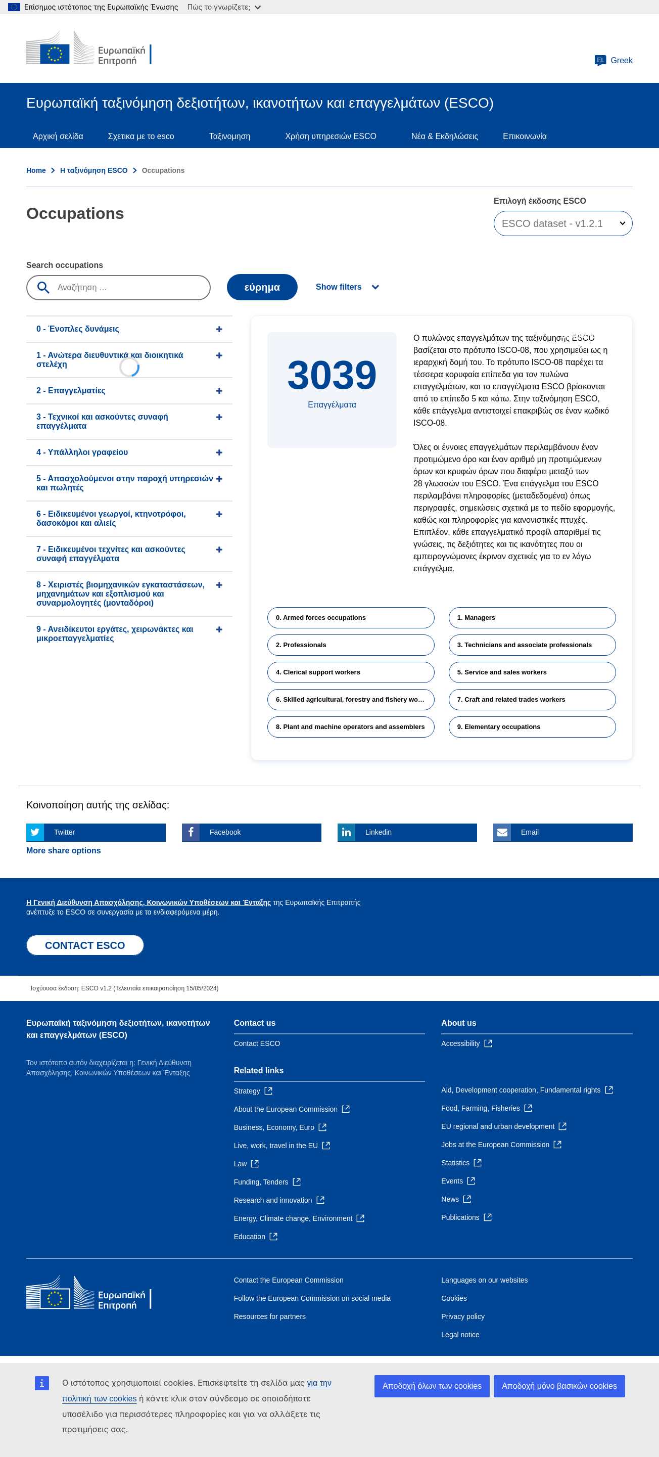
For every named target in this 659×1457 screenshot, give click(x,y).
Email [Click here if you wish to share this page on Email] (530, 832)
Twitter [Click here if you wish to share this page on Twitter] (64, 832)
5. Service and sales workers (502, 672)
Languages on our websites (484, 1280)
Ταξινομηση (230, 136)
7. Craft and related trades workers (511, 699)
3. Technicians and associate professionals (524, 645)
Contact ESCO (257, 1043)
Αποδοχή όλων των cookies (432, 1386)
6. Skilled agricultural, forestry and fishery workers (355, 699)
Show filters (339, 287)
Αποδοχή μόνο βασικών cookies (559, 1386)
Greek (613, 61)
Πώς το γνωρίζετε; (224, 7)
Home (36, 170)
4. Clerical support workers (318, 672)
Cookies (454, 1298)
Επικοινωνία (525, 136)
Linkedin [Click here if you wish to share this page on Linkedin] (378, 832)
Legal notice (460, 1335)
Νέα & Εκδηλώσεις (444, 136)
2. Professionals (301, 645)
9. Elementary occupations (499, 727)
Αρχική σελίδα (58, 136)
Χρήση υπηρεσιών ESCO (330, 136)
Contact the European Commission (289, 1280)
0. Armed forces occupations (321, 617)
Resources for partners (270, 1316)
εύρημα (262, 287)
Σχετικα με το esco (141, 136)
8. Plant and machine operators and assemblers (350, 727)
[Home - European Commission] (99, 48)
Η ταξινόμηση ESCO (94, 170)
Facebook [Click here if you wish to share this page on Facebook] (225, 832)
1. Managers (476, 617)
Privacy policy (463, 1316)
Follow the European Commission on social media (312, 1298)
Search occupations (64, 265)
